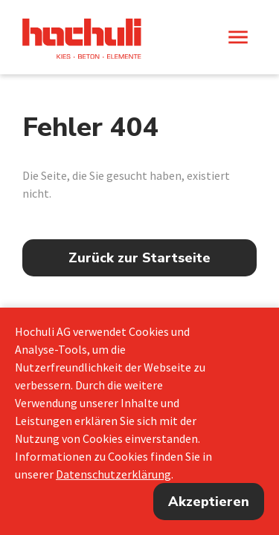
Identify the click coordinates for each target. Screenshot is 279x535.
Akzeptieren (208, 501)
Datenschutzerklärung (113, 474)
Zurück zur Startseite (139, 258)
